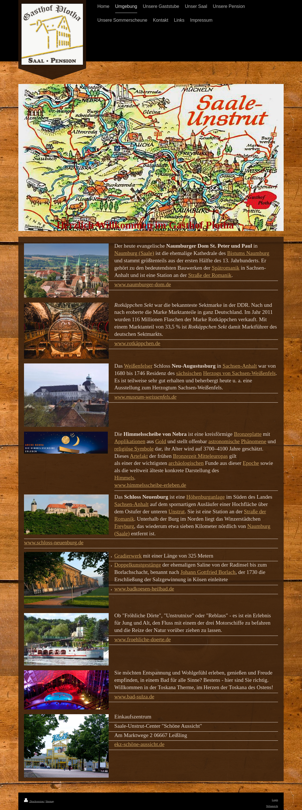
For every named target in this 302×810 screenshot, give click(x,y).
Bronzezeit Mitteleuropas (200, 456)
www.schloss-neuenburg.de (54, 542)
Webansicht (272, 806)
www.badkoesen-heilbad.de (144, 589)
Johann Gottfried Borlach (207, 572)
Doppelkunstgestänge (137, 565)
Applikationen (129, 441)
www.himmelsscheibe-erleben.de (150, 485)
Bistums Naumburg (248, 253)
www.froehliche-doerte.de (142, 639)
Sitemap (49, 801)
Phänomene (253, 441)
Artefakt (139, 456)
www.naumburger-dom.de (142, 284)
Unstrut (176, 511)
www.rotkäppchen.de (137, 343)
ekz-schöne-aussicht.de (139, 744)
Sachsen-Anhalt (239, 366)
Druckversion (34, 801)
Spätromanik (225, 268)
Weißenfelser (138, 366)
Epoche (251, 463)
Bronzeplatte (248, 434)
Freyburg (124, 526)
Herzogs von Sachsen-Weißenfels (239, 373)
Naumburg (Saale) (134, 253)
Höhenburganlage (205, 497)
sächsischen (189, 373)
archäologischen (186, 463)
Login (275, 799)
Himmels (124, 478)
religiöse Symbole (134, 449)
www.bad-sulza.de (134, 697)
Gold (160, 441)
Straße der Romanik (209, 275)
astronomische (224, 441)
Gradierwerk (128, 556)
